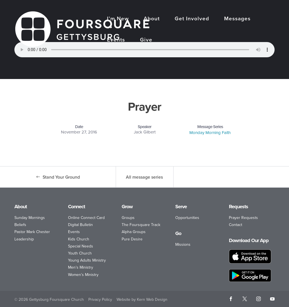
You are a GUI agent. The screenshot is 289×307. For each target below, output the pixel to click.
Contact (235, 225)
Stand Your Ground (61, 177)
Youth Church (80, 253)
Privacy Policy (100, 299)
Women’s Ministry (83, 275)
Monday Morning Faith (210, 133)
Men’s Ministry (80, 267)
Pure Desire (132, 239)
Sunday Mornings (29, 218)
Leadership (24, 239)
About (152, 19)
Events (116, 40)
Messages (237, 19)
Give (146, 40)
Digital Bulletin (80, 225)
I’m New (118, 19)
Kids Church (78, 239)
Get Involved (192, 19)
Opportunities (187, 218)
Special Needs (80, 246)
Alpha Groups (134, 232)
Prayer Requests (243, 218)
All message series (144, 177)
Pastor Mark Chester (32, 232)
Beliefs (20, 225)
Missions (183, 244)
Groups (128, 218)
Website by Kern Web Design (142, 299)
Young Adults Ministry (87, 260)
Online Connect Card (86, 218)
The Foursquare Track (141, 225)
